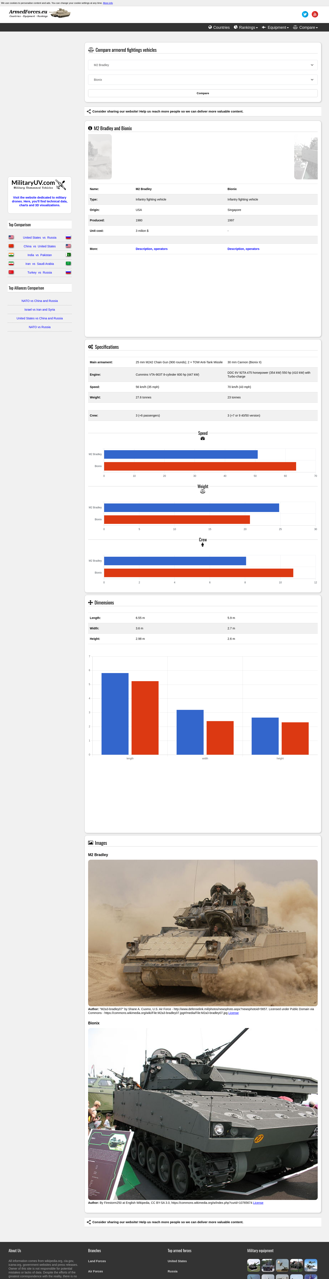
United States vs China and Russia (40, 318)
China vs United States (40, 246)
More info (108, 3)
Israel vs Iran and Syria (39, 309)
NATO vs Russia (40, 327)
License (234, 1013)
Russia (173, 1271)
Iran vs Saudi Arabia (39, 263)
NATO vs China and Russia (40, 301)
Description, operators (151, 249)
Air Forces (95, 1271)
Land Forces (97, 1261)
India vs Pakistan (40, 255)
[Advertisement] (40, 106)
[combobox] (203, 65)
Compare (203, 93)
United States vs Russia (39, 237)
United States (177, 1261)
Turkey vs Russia (40, 272)
